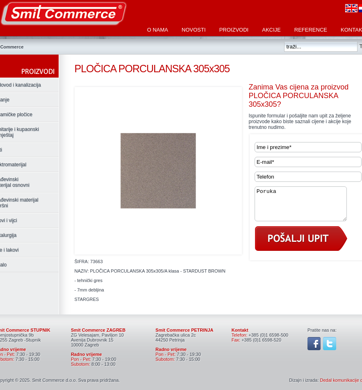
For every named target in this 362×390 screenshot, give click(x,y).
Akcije (271, 30)
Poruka (306, 206)
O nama (157, 30)
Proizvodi (234, 30)
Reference (310, 30)
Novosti (194, 30)
